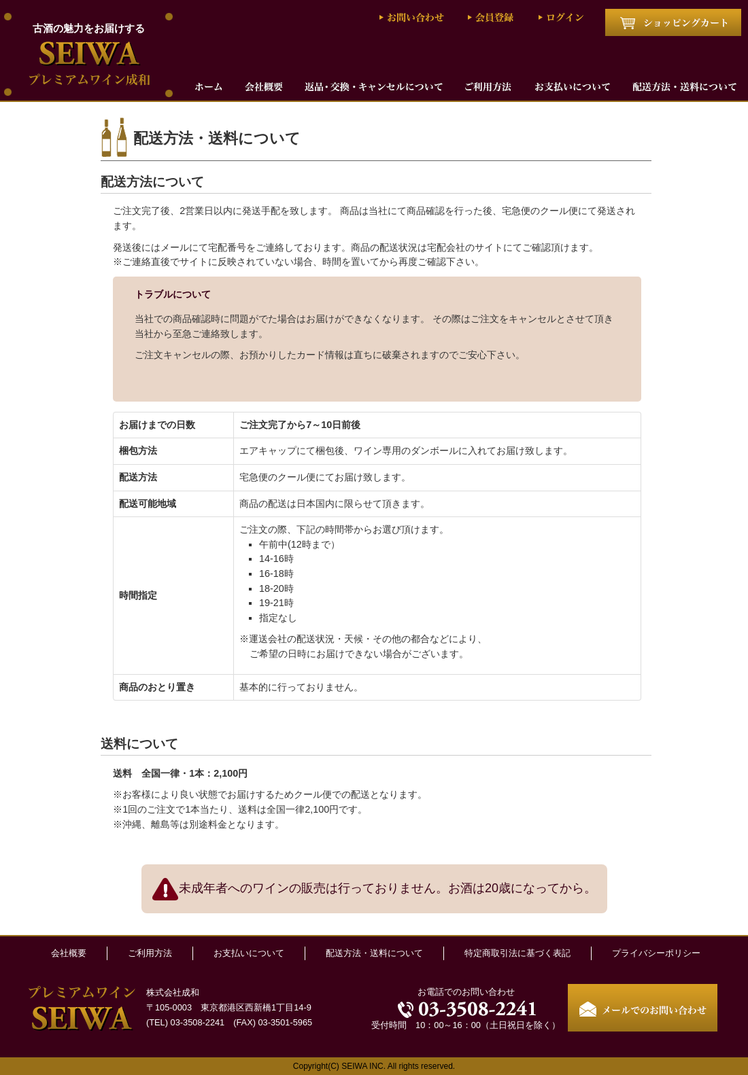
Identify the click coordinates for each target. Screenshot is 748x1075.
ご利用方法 (150, 953)
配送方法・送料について (374, 953)
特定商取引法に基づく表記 (517, 953)
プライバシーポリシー (656, 953)
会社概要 (68, 953)
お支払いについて (249, 953)
